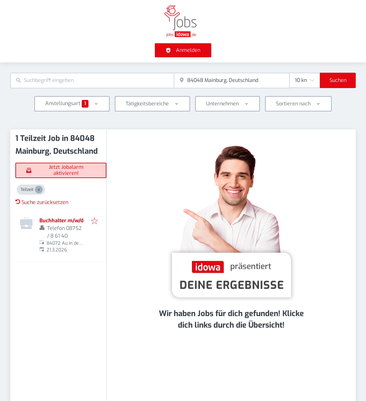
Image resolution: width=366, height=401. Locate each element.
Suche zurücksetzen (41, 202)
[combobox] (92, 80)
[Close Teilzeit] (39, 189)
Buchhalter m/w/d (61, 220)
